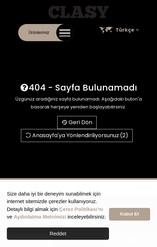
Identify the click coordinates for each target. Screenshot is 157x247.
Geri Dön (77, 122)
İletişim (23, 48)
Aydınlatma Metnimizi (40, 217)
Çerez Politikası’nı (81, 209)
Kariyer (101, 48)
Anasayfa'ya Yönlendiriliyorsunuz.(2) (76, 135)
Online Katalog (73, 48)
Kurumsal (44, 48)
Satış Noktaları (128, 48)
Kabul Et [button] (129, 213)
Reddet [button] (58, 233)
